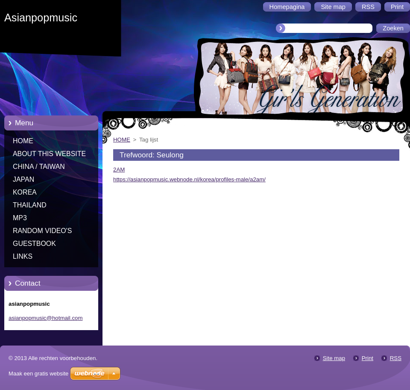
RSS (395, 358)
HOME (23, 141)
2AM (119, 169)
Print (367, 358)
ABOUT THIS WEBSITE (49, 153)
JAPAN (23, 179)
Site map (334, 358)
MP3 (20, 218)
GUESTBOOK (34, 243)
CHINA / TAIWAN (39, 166)
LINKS (22, 256)
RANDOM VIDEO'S (42, 230)
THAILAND (30, 205)
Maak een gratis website (38, 373)
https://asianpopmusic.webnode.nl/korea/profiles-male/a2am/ (189, 179)
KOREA (25, 192)
